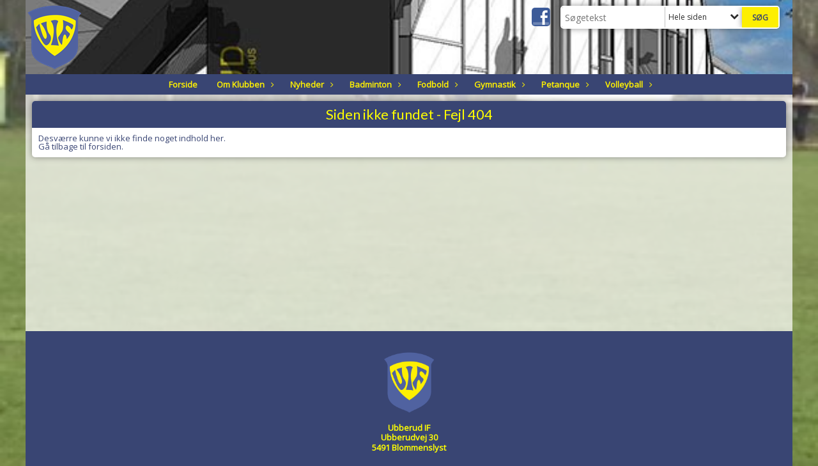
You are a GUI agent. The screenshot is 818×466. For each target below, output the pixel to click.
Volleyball (627, 84)
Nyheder (310, 84)
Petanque (563, 84)
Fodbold (436, 84)
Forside (183, 84)
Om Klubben (244, 84)
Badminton (374, 84)
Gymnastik (498, 84)
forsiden (104, 146)
